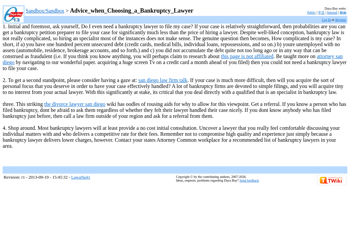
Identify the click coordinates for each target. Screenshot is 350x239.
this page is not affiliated (247, 56)
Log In (326, 20)
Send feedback (249, 180)
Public (311, 12)
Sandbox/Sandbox (45, 11)
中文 (321, 12)
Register (340, 20)
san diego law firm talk (162, 80)
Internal (332, 12)
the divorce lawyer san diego (74, 104)
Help (343, 12)
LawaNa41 (80, 177)
